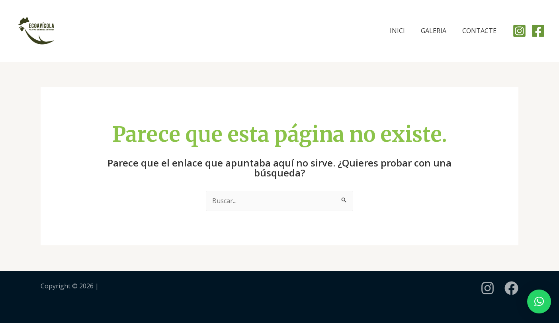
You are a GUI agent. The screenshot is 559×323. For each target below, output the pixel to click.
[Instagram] (519, 31)
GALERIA (433, 30)
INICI (397, 30)
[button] (539, 301)
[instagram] (487, 288)
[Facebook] (538, 31)
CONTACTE (479, 30)
